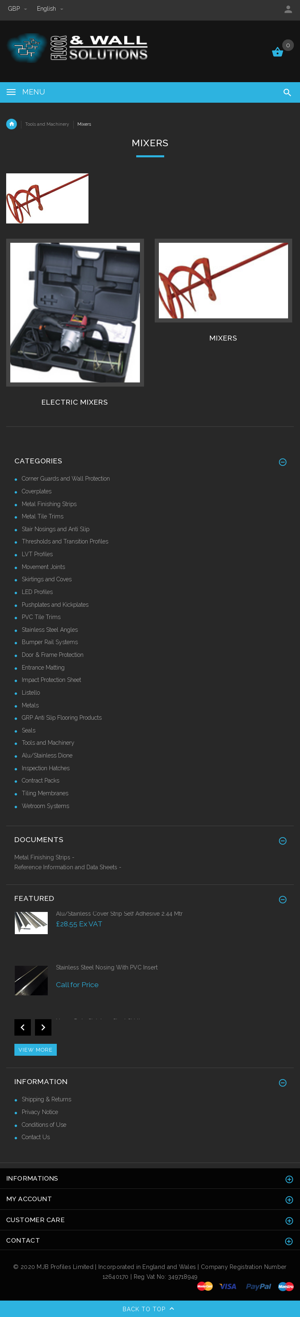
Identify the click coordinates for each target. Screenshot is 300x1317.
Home (11, 124)
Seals (28, 730)
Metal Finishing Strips (49, 504)
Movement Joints (43, 567)
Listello (31, 692)
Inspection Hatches (46, 768)
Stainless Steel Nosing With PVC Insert (107, 967)
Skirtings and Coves (47, 579)
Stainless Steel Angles (50, 629)
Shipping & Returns (46, 1099)
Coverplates (36, 491)
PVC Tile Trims (41, 617)
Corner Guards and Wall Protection (66, 478)
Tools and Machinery (47, 124)
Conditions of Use (44, 1124)
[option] (150, 936)
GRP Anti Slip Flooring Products (62, 717)
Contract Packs (40, 780)
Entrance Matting (43, 667)
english (50, 8)
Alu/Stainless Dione (47, 755)
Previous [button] (22, 1027)
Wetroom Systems (45, 806)
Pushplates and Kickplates (55, 604)
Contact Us (36, 1137)
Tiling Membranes (45, 793)
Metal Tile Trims (42, 516)
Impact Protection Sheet (51, 680)
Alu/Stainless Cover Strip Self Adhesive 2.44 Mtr (119, 913)
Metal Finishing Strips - (44, 857)
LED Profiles (37, 592)
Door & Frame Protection (53, 655)
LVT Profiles (37, 554)
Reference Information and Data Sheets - (67, 867)
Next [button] (43, 1027)
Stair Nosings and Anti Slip (55, 529)
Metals (30, 705)
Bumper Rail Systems (50, 642)
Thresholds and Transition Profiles (65, 541)
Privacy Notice (40, 1112)
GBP (18, 8)
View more (36, 1050)
